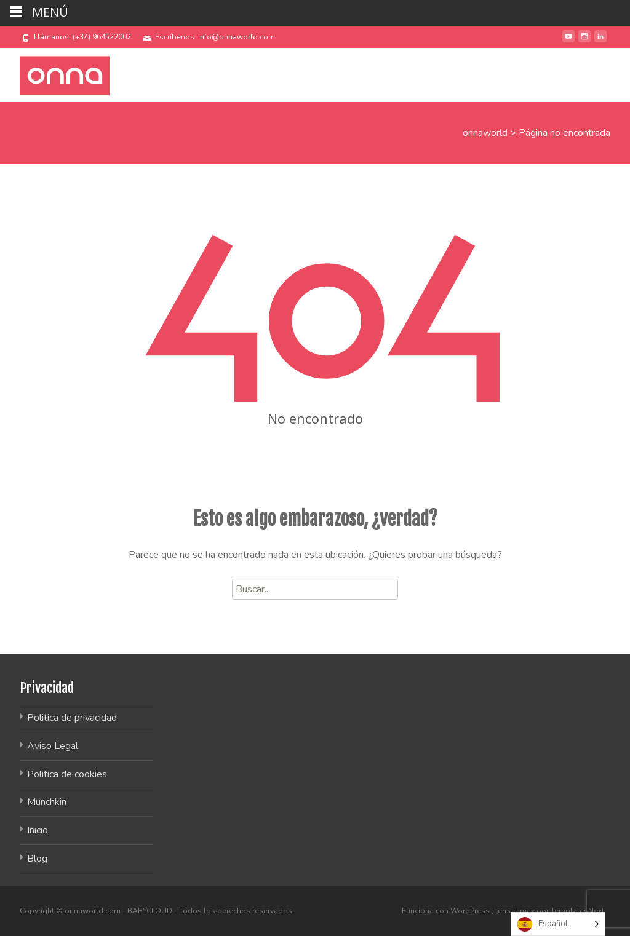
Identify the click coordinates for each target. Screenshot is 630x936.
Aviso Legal (52, 746)
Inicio (37, 830)
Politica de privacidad (72, 717)
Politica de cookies (67, 774)
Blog (37, 858)
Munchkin (46, 802)
